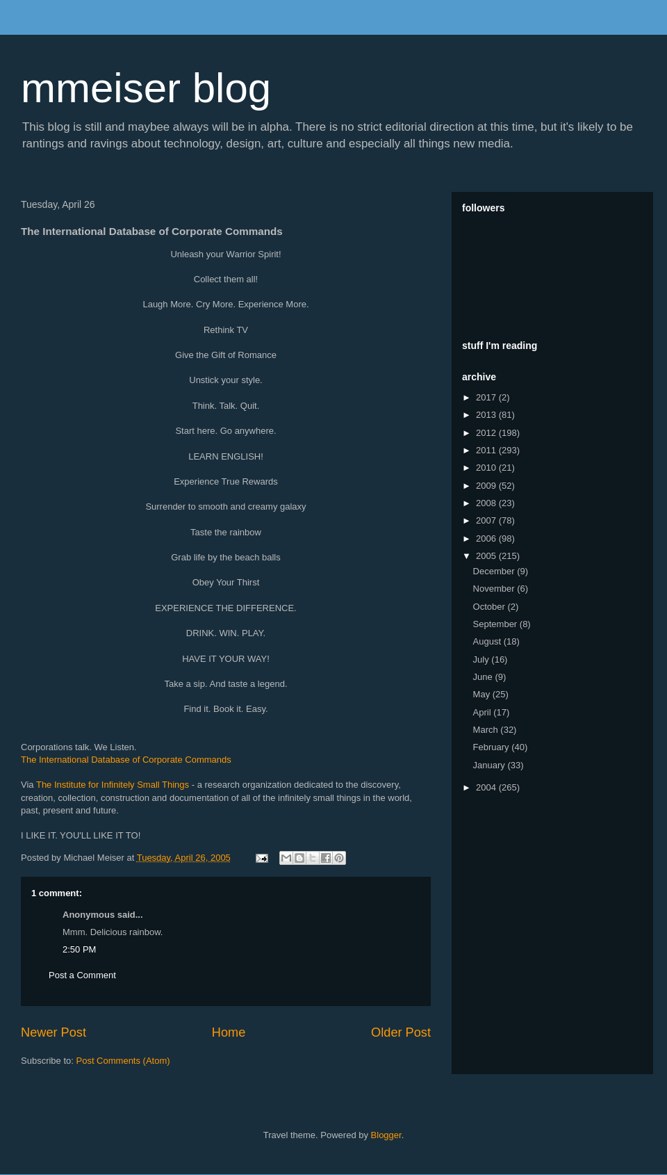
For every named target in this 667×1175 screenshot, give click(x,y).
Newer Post (53, 1032)
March (487, 729)
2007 (487, 520)
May (483, 694)
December (495, 571)
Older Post (401, 1032)
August (488, 641)
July (482, 659)
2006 (487, 538)
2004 (487, 787)
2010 (487, 467)
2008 (487, 503)
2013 (487, 415)
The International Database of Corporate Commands (126, 759)
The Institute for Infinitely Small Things (112, 784)
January (490, 765)
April (483, 712)
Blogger (386, 1135)
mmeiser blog (146, 88)
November (495, 588)
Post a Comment (82, 975)
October (490, 606)
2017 (487, 397)
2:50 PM (79, 949)
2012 (487, 433)
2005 (487, 556)
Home (229, 1032)
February (492, 747)
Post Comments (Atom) (123, 1060)
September (496, 624)
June (484, 677)
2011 (487, 450)
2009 (487, 485)
